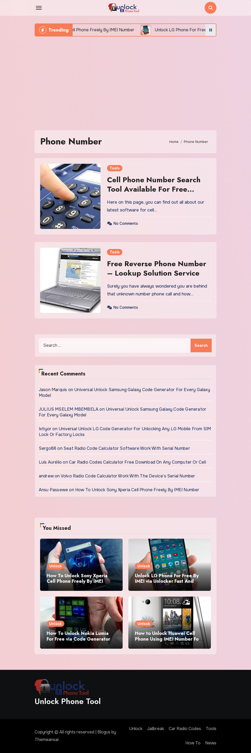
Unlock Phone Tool (68, 701)
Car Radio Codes (185, 728)
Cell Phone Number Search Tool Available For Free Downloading (153, 189)
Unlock (55, 566)
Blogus (103, 732)
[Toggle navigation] (39, 8)
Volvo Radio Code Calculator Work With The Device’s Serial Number (128, 476)
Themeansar (47, 739)
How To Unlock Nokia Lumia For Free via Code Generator (78, 636)
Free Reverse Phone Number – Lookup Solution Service (156, 268)
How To (192, 743)
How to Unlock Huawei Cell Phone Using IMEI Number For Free (167, 639)
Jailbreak (155, 728)
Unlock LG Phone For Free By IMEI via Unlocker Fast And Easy (167, 581)
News (210, 743)
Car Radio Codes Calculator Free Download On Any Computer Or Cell (137, 462)
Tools (115, 168)
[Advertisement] (126, 80)
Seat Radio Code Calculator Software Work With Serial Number (127, 448)
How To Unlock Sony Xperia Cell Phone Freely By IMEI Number (137, 490)
